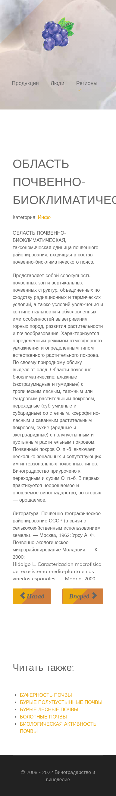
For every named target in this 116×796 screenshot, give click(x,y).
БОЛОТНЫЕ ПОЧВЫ (43, 717)
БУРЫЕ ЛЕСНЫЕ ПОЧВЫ (49, 710)
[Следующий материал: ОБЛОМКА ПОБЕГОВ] (82, 596)
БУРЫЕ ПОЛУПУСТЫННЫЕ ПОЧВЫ (61, 702)
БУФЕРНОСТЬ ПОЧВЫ (46, 695)
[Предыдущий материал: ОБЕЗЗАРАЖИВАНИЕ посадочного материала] (32, 596)
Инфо (44, 217)
